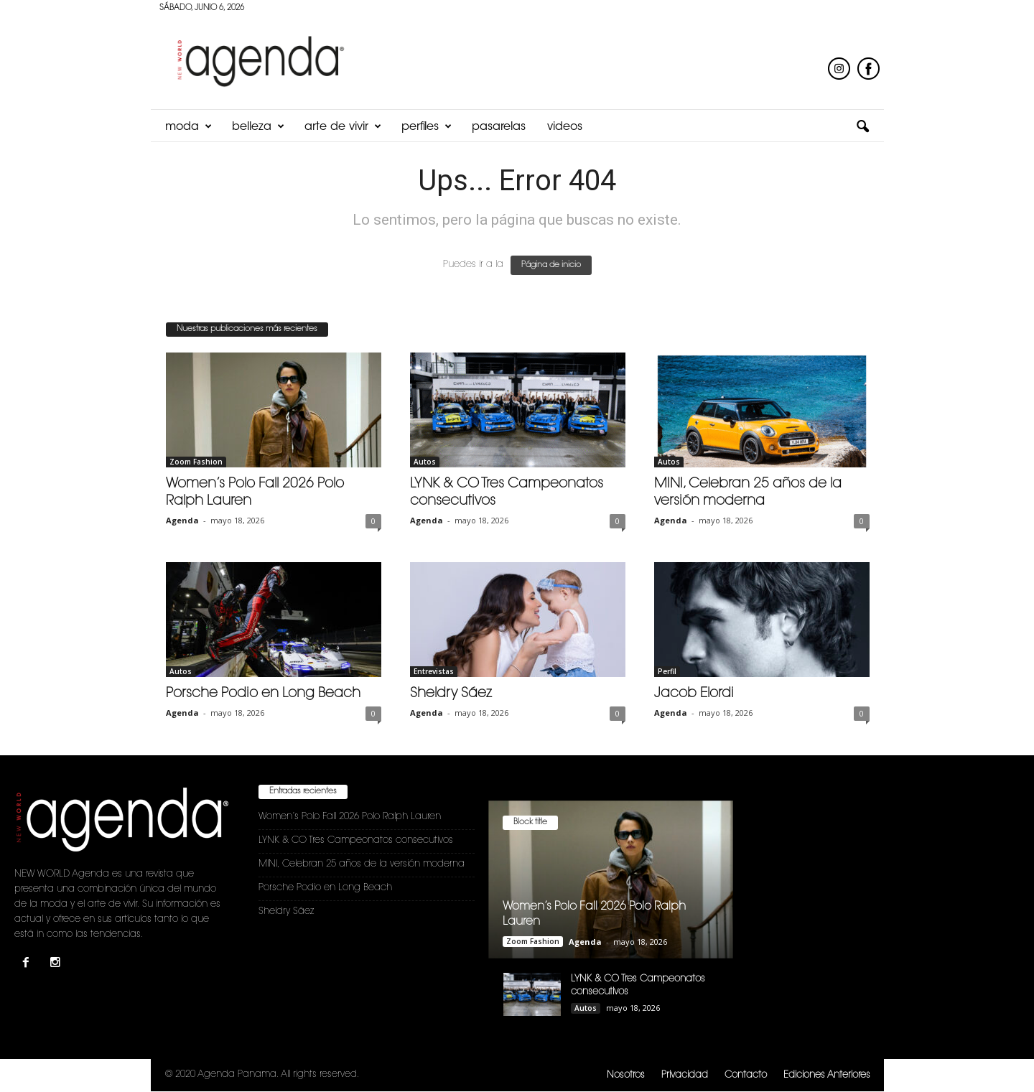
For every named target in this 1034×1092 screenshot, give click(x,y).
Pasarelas (499, 127)
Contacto (746, 1075)
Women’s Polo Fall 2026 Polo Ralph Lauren (349, 816)
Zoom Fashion (196, 462)
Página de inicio (551, 265)
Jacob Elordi (694, 694)
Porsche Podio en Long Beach (263, 694)
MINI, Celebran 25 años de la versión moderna (361, 864)
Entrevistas (434, 671)
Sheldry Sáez (451, 694)
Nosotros (626, 1075)
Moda (188, 127)
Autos (425, 462)
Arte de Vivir (342, 127)
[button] (862, 127)
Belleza (258, 127)
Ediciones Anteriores (826, 1075)
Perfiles (426, 127)
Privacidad (684, 1075)
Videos (564, 127)
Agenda (182, 520)
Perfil (667, 671)
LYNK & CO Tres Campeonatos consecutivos (355, 840)
